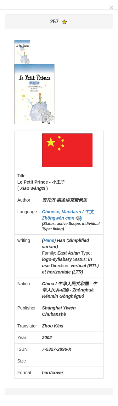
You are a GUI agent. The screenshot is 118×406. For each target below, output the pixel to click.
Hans (48, 240)
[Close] (111, 7)
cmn (69, 218)
